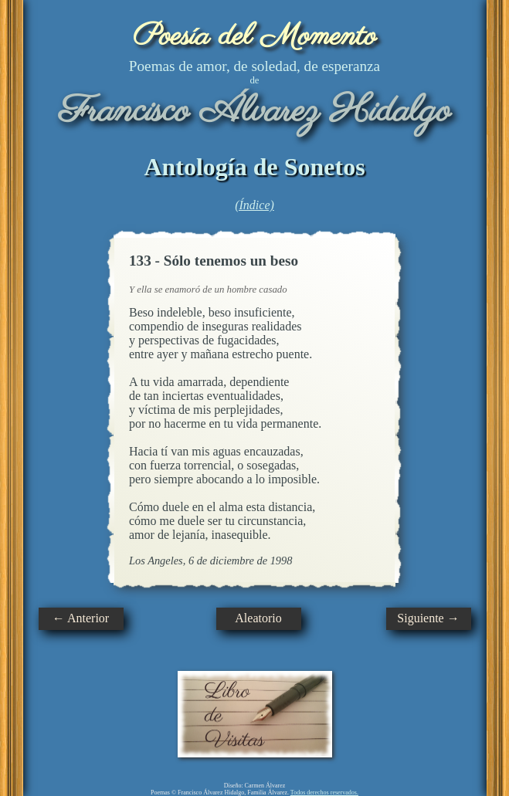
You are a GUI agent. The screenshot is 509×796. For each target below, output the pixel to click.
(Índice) (254, 205)
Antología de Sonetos (254, 167)
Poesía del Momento (254, 36)
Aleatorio (258, 618)
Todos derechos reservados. (324, 792)
